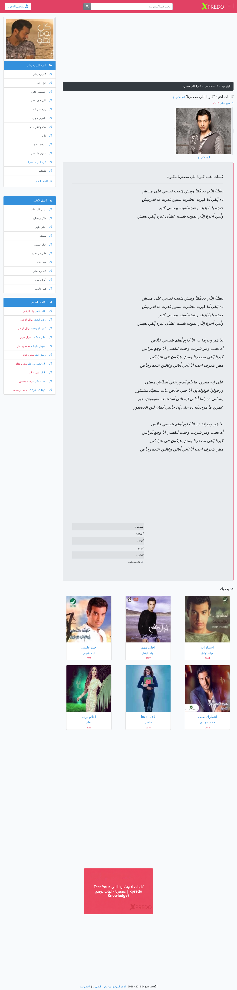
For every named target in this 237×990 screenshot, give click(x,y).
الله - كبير (43, 311)
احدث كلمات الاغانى (41, 302)
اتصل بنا (96, 986)
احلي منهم (43, 227)
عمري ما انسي (41, 153)
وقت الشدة (42, 319)
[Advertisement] (148, 49)
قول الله (44, 83)
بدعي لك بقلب (41, 209)
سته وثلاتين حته (41, 127)
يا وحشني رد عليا (39, 363)
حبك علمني (43, 244)
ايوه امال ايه (42, 109)
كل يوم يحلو (227, 103)
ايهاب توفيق (178, 97)
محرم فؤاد (28, 354)
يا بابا (46, 372)
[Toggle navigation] (229, 6)
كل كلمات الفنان (43, 181)
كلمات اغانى (211, 86)
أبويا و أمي (43, 279)
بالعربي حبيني (42, 118)
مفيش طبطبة (41, 346)
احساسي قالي (41, 91)
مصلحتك (44, 262)
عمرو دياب (34, 372)
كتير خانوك (43, 288)
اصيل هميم (25, 337)
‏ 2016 (216, 103)
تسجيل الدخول (17, 6)
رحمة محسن (26, 381)
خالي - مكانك (41, 337)
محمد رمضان (23, 346)
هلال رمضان (42, 218)
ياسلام (46, 235)
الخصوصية (84, 986)
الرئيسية (226, 86)
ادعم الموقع (119, 986)
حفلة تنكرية (42, 381)
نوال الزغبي (29, 311)
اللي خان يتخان (41, 100)
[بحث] (87, 6)
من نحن (107, 986)
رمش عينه (43, 354)
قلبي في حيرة (42, 253)
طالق (46, 135)
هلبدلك (45, 170)
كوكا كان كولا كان (39, 390)
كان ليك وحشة (41, 328)
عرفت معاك (42, 144)
